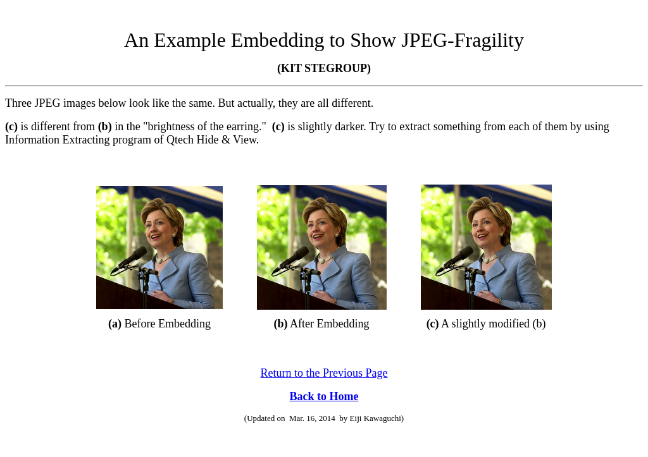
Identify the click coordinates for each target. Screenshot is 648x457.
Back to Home (324, 396)
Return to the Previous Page (324, 373)
